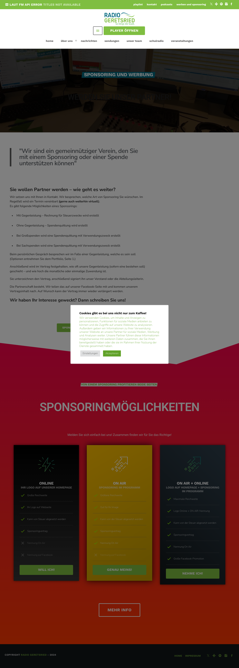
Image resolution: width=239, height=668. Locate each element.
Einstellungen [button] (90, 353)
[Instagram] (226, 4)
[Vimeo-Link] (120, 18)
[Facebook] (231, 4)
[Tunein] (216, 4)
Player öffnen (124, 31)
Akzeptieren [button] (112, 353)
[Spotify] (221, 4)
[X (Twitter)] (211, 4)
